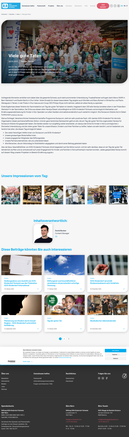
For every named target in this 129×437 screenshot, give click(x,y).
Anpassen (115, 426)
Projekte (51, 6)
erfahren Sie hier (17, 114)
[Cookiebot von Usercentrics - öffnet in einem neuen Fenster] (11, 434)
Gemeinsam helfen (28, 6)
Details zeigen (26, 433)
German (122, 6)
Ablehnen (115, 430)
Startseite (4, 14)
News (18, 14)
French (124, 6)
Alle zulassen (115, 422)
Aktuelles (69, 6)
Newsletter (78, 6)
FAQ (86, 6)
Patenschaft (41, 6)
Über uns (60, 6)
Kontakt (92, 6)
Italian (127, 6)
